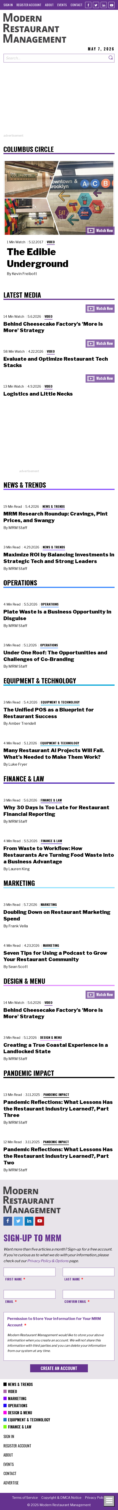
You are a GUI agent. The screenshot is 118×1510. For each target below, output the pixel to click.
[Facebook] (88, 5)
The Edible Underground (37, 257)
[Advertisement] (59, 101)
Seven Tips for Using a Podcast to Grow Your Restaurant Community (55, 956)
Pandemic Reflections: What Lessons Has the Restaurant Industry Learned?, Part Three (58, 1109)
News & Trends (53, 506)
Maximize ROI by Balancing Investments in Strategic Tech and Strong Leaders (58, 557)
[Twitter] (96, 5)
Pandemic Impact (56, 1094)
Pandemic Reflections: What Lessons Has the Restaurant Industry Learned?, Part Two (58, 1156)
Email (9, 1301)
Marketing (49, 904)
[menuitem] (8, 4)
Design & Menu (51, 1037)
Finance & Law (51, 800)
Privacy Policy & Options (47, 1261)
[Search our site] (55, 58)
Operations (50, 604)
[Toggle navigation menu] (109, 1501)
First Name (13, 1279)
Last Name (72, 1279)
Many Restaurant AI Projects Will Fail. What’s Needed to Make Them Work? (53, 753)
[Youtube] (111, 5)
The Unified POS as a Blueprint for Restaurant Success (48, 712)
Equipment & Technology (60, 702)
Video (51, 241)
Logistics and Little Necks (38, 394)
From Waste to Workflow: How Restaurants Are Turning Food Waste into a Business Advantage (58, 855)
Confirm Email (75, 1301)
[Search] (111, 58)
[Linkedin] (104, 5)
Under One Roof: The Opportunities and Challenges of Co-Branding (55, 655)
